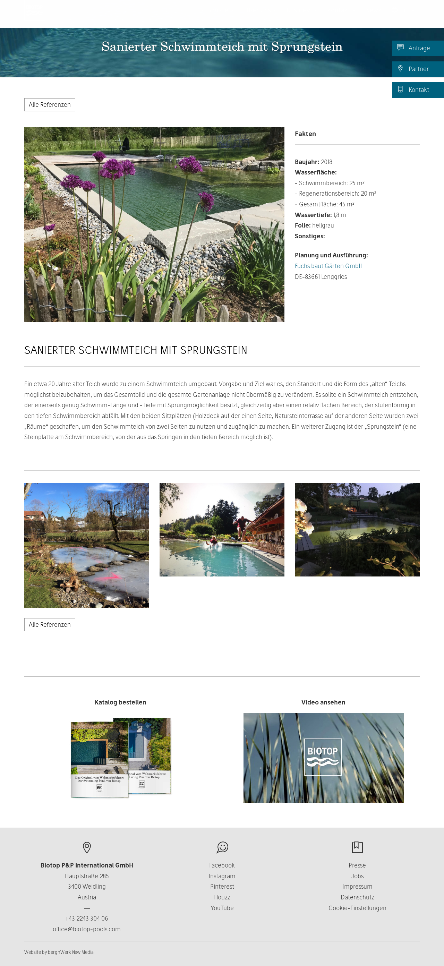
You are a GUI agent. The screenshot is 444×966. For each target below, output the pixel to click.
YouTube (222, 908)
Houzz (222, 897)
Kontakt (413, 89)
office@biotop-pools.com (87, 929)
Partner (413, 68)
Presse (357, 865)
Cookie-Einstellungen (357, 908)
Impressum (357, 886)
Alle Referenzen (50, 104)
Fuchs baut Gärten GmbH (329, 266)
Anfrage (413, 48)
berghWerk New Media (71, 952)
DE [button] (403, 17)
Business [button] (302, 17)
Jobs (357, 876)
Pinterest (222, 886)
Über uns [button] (260, 17)
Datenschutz (357, 897)
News (373, 17)
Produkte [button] (217, 17)
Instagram (222, 876)
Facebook (222, 865)
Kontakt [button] (341, 17)
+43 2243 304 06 (86, 918)
